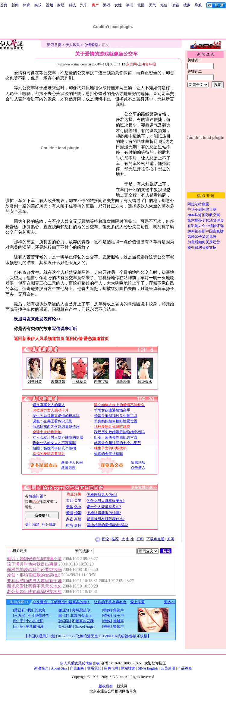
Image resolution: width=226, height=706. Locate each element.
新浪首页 (54, 45)
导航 (198, 5)
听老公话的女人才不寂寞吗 (54, 443)
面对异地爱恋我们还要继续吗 (34, 569)
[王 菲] (19, 626)
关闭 (170, 539)
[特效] (107, 610)
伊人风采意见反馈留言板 (80, 663)
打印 (140, 539)
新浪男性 (68, 467)
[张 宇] (19, 621)
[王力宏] (20, 615)
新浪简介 (41, 668)
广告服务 (77, 668)
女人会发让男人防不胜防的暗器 (58, 437)
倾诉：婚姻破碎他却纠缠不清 (34, 558)
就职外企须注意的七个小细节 (117, 443)
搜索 (186, 5)
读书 (129, 5)
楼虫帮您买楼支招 (201, 247)
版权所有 (106, 686)
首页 (3, 5)
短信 (164, 5)
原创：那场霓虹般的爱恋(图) (33, 575)
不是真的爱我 (83, 621)
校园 (141, 5)
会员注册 (168, 668)
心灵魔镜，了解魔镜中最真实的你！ (61, 602)
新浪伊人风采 (72, 462)
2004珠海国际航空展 (203, 215)
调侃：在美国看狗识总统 (52, 421)
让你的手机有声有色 (110, 602)
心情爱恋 (91, 45)
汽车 (83, 5)
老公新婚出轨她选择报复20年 (34, 591)
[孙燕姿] (64, 621)
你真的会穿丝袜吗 (108, 454)
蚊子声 (118, 615)
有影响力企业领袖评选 (205, 226)
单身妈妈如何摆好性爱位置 (115, 421)
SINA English (148, 668)
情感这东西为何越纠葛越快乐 (56, 426)
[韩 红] (63, 615)
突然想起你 (81, 610)
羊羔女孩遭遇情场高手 (112, 410)
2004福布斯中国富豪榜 (205, 231)
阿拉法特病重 (198, 204)
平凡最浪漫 (35, 626)
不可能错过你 (38, 615)
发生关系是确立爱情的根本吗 (56, 416)
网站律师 (128, 668)
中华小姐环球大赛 (201, 209)
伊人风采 (72, 45)
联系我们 (94, 668)
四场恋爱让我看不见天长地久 (34, 586)
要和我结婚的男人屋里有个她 (34, 580)
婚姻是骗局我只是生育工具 (115, 416)
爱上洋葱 (137, 602)
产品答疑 (184, 668)
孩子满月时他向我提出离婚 (32, 564)
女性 (118, 5)
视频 (49, 5)
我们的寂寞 (36, 610)
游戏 (106, 5)
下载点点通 (155, 539)
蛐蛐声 (118, 621)
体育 (26, 5)
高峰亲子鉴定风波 (201, 237)
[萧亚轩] (20, 610)
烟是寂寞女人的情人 (49, 405)
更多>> (169, 602)
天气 (152, 5)
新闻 (15, 5)
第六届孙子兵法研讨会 (205, 220)
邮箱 (175, 5)
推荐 (115, 539)
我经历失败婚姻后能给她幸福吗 (119, 432)
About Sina (59, 668)
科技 (72, 5)
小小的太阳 (35, 621)
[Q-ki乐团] (66, 626)
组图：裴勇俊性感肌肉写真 (115, 437)
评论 (105, 539)
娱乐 (38, 5)
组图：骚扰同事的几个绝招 (54, 448)
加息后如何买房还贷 (203, 242)
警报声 (118, 626)
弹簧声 (118, 610)
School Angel (85, 626)
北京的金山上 (81, 615)
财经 (60, 5)
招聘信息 (111, 668)
